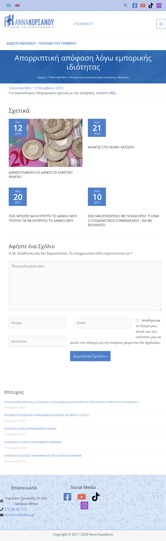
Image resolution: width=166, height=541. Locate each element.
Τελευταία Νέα (19, 88)
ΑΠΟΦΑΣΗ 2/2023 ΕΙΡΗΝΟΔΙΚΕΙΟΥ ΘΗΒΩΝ (30, 429)
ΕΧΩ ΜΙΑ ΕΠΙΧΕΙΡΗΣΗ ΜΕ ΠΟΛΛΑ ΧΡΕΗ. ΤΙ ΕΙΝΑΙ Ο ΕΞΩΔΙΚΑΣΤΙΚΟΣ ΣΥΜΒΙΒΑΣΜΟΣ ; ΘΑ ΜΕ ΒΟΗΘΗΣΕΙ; (123, 220)
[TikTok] (151, 5)
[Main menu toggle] (161, 24)
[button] (126, 5)
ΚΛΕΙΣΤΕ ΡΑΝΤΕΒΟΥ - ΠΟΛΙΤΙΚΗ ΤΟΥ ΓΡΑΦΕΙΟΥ (41, 43)
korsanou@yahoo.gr (19, 514)
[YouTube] (143, 5)
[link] (9, 5)
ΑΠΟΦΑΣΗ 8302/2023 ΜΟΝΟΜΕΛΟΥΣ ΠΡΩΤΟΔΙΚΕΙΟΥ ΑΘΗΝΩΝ (43, 456)
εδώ (112, 93)
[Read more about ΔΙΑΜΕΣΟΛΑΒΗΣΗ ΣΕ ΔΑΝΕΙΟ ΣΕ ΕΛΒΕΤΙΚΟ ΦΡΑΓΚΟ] (45, 142)
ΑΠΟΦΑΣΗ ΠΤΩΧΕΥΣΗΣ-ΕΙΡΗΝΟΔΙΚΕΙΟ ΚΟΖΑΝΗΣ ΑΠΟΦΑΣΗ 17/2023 (46, 415)
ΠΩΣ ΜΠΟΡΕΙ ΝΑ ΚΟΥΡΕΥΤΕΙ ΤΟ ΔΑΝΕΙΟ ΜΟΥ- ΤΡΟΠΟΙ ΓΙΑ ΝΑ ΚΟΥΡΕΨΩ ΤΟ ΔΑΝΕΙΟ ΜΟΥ (43, 218)
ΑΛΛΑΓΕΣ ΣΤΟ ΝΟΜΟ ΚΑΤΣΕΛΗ (111, 147)
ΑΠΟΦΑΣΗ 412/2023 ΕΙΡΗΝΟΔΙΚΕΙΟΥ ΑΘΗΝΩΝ (32, 442)
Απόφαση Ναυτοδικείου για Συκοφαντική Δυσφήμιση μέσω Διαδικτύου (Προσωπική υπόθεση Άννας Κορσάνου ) (71, 402)
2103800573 (83, 24)
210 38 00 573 (15, 509)
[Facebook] (134, 5)
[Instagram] (159, 5)
